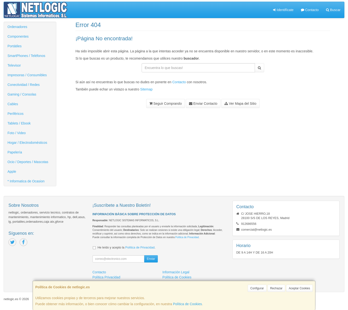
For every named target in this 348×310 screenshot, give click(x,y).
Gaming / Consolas (21, 94)
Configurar (257, 288)
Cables (12, 104)
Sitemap (146, 89)
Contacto (310, 10)
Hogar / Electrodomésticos (27, 143)
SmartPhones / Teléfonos (26, 56)
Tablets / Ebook (19, 123)
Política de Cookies (187, 304)
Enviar (151, 259)
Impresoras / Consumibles (27, 75)
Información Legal (175, 272)
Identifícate (283, 10)
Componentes (18, 36)
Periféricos (15, 114)
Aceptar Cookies (299, 288)
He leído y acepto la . (126, 247)
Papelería (14, 152)
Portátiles (14, 46)
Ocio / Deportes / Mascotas (27, 162)
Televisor (14, 65)
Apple (11, 171)
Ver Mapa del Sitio (240, 103)
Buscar (333, 10)
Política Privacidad (106, 277)
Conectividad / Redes (23, 85)
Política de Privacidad (187, 237)
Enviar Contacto (203, 103)
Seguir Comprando (165, 103)
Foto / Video (16, 133)
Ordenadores (17, 27)
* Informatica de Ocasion (25, 181)
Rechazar (276, 288)
